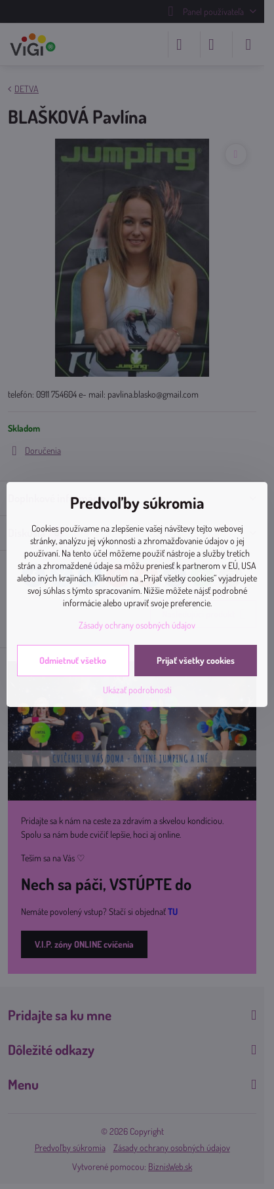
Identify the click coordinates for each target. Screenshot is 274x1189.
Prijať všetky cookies (196, 660)
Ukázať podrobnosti (137, 689)
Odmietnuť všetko (72, 660)
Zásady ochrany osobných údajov (137, 624)
